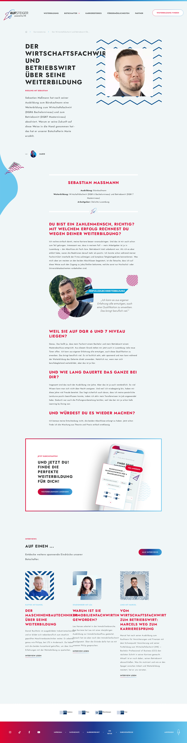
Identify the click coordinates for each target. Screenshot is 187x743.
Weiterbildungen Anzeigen (55, 492)
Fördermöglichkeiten (118, 13)
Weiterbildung (51, 13)
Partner (139, 13)
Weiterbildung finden (168, 13)
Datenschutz (74, 732)
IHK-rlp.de (109, 732)
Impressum (58, 732)
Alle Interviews (150, 552)
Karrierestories (94, 13)
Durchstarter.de (126, 732)
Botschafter (70, 13)
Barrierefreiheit (93, 732)
